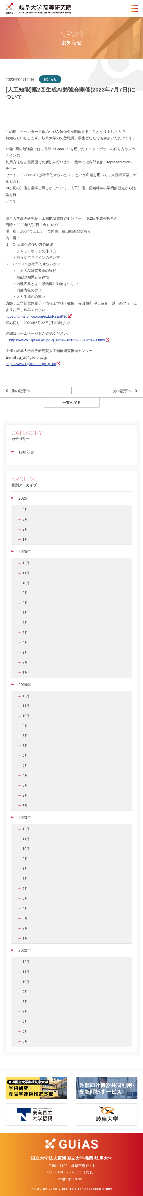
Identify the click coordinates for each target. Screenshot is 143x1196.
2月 (25, 529)
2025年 (24, 551)
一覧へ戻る (71, 403)
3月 (25, 519)
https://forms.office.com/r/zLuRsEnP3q (36, 316)
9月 (25, 593)
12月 (26, 563)
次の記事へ (122, 391)
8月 (25, 603)
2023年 (24, 817)
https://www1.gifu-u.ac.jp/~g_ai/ (31, 364)
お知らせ (26, 452)
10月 (26, 583)
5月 (25, 633)
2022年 (24, 950)
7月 (25, 613)
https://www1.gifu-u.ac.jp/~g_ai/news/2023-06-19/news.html (57, 340)
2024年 (24, 684)
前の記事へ (21, 391)
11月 (26, 573)
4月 (25, 510)
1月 (25, 539)
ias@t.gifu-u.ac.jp (71, 1179)
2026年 (24, 498)
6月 (25, 623)
